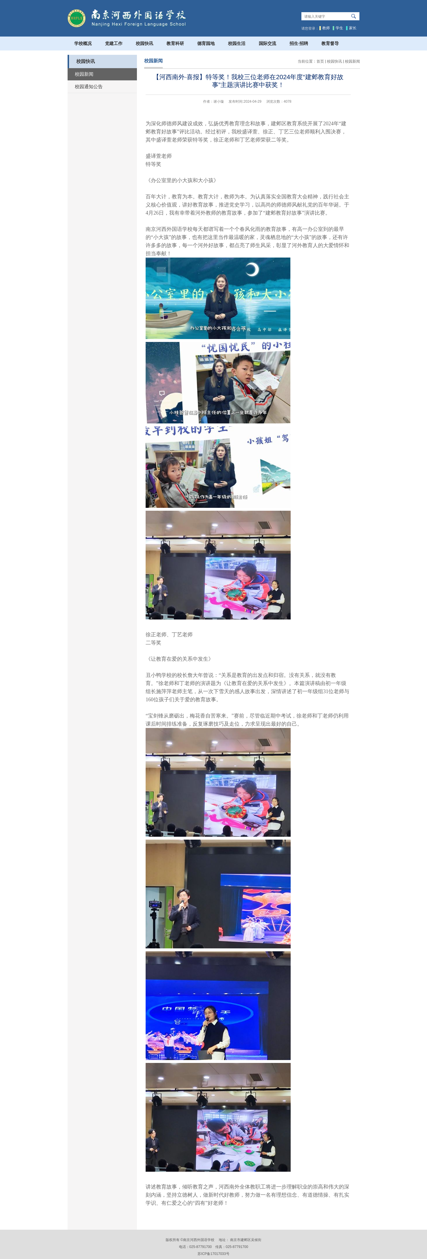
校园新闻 (352, 61)
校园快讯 (334, 61)
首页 (320, 61)
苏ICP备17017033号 (213, 1254)
